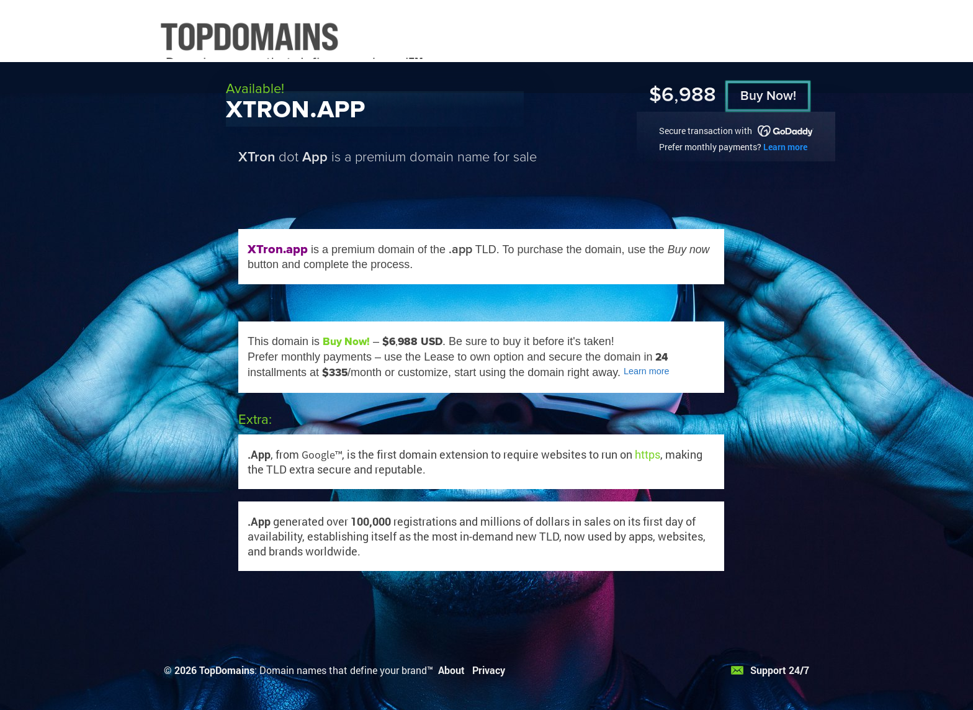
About (451, 669)
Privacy (488, 669)
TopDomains (226, 669)
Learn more (785, 147)
